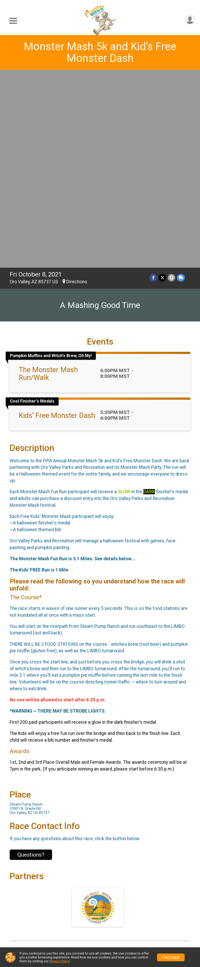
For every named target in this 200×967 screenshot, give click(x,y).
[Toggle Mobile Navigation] (13, 21)
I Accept (170, 957)
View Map (100, 781)
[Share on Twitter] (162, 84)
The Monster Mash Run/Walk (48, 180)
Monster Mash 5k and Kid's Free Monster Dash (100, 52)
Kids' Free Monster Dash (57, 222)
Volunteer (163, 931)
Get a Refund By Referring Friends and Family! (167, 908)
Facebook (102, 819)
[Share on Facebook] (153, 84)
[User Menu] (190, 19)
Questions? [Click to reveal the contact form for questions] (30, 661)
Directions (76, 88)
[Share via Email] (171, 84)
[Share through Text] (181, 84)
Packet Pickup (71, 907)
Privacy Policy (59, 961)
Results (113, 899)
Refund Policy (121, 912)
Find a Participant (70, 922)
